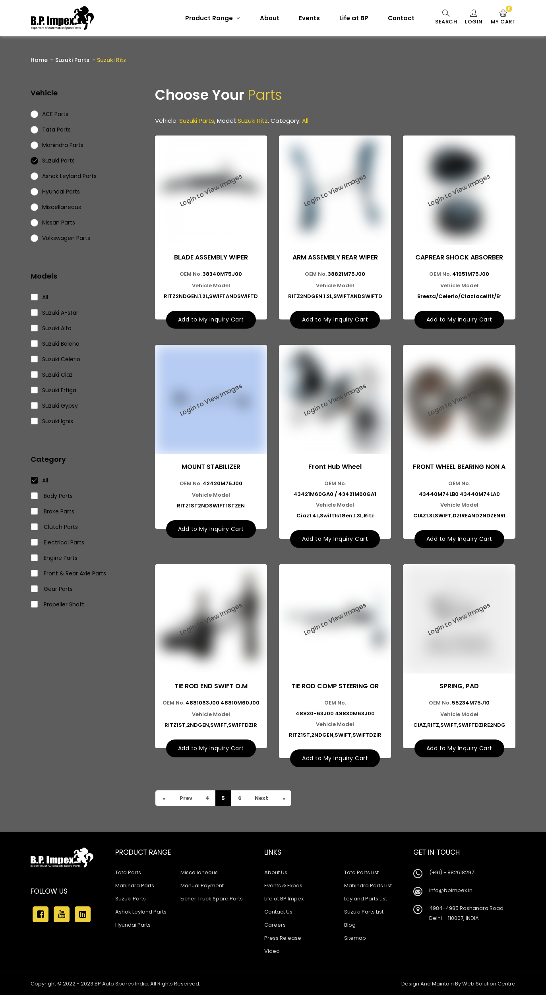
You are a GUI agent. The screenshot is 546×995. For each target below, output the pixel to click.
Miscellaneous (199, 872)
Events (309, 18)
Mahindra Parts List (368, 885)
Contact (401, 18)
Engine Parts (54, 558)
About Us (275, 872)
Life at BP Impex (284, 898)
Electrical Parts (57, 542)
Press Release (282, 938)
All (39, 297)
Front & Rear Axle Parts (68, 573)
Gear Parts (52, 589)
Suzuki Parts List (363, 912)
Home (39, 60)
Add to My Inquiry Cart (211, 319)
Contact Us (278, 912)
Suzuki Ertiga (53, 390)
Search (446, 17)
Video (272, 951)
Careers (275, 925)
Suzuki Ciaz (52, 375)
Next (261, 798)
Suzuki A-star (54, 313)
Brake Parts (52, 511)
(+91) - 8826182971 (452, 872)
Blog (350, 925)
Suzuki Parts (72, 60)
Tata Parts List (361, 872)
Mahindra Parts (134, 885)
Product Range (212, 18)
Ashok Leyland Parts (141, 912)
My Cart (503, 17)
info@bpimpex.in (450, 890)
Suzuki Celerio (55, 359)
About (269, 18)
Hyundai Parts (133, 925)
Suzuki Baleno (55, 344)
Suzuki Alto (51, 328)
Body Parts (52, 496)
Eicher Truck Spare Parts (211, 898)
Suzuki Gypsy (54, 406)
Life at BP (353, 18)
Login (474, 17)
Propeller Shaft (57, 604)
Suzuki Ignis (52, 421)
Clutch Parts (54, 527)
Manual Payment (202, 885)
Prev (185, 798)
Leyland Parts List (365, 898)
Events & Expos (283, 885)
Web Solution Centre (488, 983)
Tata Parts (128, 872)
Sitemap (355, 938)
